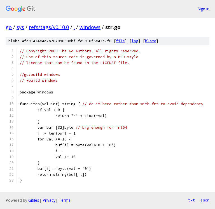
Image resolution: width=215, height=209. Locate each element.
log (135, 41)
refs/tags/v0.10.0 (49, 27)
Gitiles (33, 200)
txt (191, 200)
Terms (65, 200)
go (9, 27)
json (204, 200)
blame (150, 41)
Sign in (203, 8)
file (120, 41)
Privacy (49, 200)
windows (90, 27)
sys (20, 27)
